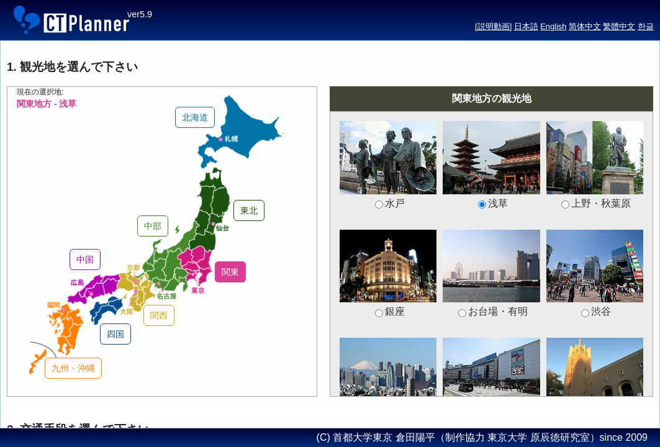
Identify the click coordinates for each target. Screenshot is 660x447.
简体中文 (585, 26)
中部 (152, 226)
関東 (230, 272)
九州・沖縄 (73, 368)
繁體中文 (619, 26)
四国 (115, 334)
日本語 (526, 26)
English (553, 26)
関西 (159, 315)
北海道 (195, 117)
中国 (85, 259)
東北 (249, 210)
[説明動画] (493, 26)
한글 (646, 26)
